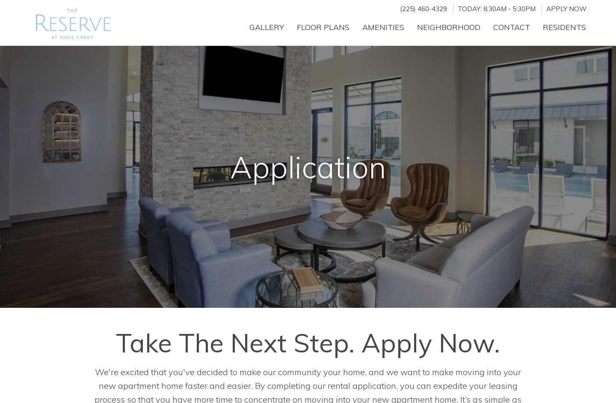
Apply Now (566, 9)
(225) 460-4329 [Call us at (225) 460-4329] (423, 9)
